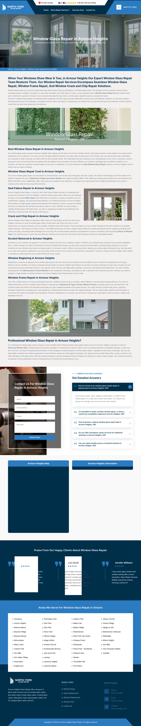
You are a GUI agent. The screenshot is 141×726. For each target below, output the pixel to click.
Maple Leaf (77, 623)
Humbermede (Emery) (52, 649)
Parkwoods (77, 644)
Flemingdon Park (50, 619)
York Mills (106, 644)
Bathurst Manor (20, 627)
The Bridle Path (79, 662)
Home (46, 10)
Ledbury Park (78, 619)
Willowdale (107, 636)
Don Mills (17, 653)
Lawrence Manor (50, 666)
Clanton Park (19, 649)
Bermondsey (19, 640)
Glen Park (47, 623)
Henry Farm (48, 632)
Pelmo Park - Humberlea (82, 649)
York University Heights (111, 649)
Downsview (18, 662)
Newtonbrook (78, 632)
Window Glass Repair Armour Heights (42, 69)
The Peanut (77, 666)
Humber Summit (50, 644)
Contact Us (90, 10)
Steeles (76, 657)
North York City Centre (81, 636)
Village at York (108, 627)
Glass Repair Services (60, 10)
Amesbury (18, 619)
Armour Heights (20, 69)
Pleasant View (78, 653)
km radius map (38, 498)
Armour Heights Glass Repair (71, 722)
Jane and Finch (49, 653)
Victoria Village (108, 623)
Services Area (78, 10)
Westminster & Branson (112, 632)
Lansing (47, 657)
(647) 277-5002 (130, 7)
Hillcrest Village (49, 636)
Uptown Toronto (109, 619)
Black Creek (18, 644)
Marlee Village (78, 627)
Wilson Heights (108, 640)
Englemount (18, 666)
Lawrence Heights (50, 662)
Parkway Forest (79, 640)
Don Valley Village (21, 657)
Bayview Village (20, 632)
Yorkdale (106, 653)
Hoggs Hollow (49, 640)
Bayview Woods (20, 636)
